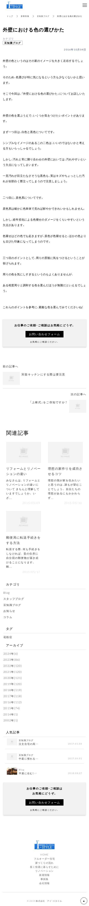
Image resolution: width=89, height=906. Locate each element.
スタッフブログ (13, 599)
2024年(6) (10, 654)
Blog (6, 593)
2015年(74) (11, 708)
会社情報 (44, 883)
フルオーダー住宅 (44, 858)
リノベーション (44, 870)
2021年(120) (12, 672)
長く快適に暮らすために (44, 867)
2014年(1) (10, 714)
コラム (7, 617)
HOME (44, 854)
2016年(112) (12, 702)
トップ (10, 16)
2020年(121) (12, 678)
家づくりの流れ (44, 862)
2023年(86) (11, 659)
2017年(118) (12, 696)
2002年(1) (10, 720)
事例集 (44, 879)
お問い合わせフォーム (44, 334)
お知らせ (9, 611)
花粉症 (7, 637)
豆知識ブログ (43, 16)
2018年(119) (12, 690)
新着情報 (25, 16)
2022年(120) (12, 666)
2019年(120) (12, 684)
